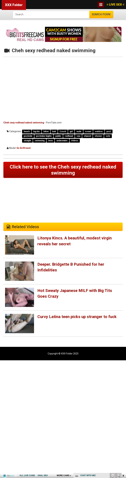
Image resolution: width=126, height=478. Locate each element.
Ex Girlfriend (23, 148)
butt (54, 131)
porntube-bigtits (44, 136)
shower (98, 136)
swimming (39, 140)
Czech (63, 131)
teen (50, 140)
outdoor (99, 131)
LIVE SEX (115, 4)
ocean (88, 131)
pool (108, 131)
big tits (36, 131)
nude (78, 131)
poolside (28, 136)
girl (71, 131)
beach (27, 131)
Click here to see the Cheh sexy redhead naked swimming (63, 170)
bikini (46, 131)
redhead (69, 136)
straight (27, 140)
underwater (62, 140)
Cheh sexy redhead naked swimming (23, 122)
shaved (87, 136)
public (58, 136)
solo (108, 136)
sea (78, 136)
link (123, 425)
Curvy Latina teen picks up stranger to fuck (76, 316)
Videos (74, 140)
